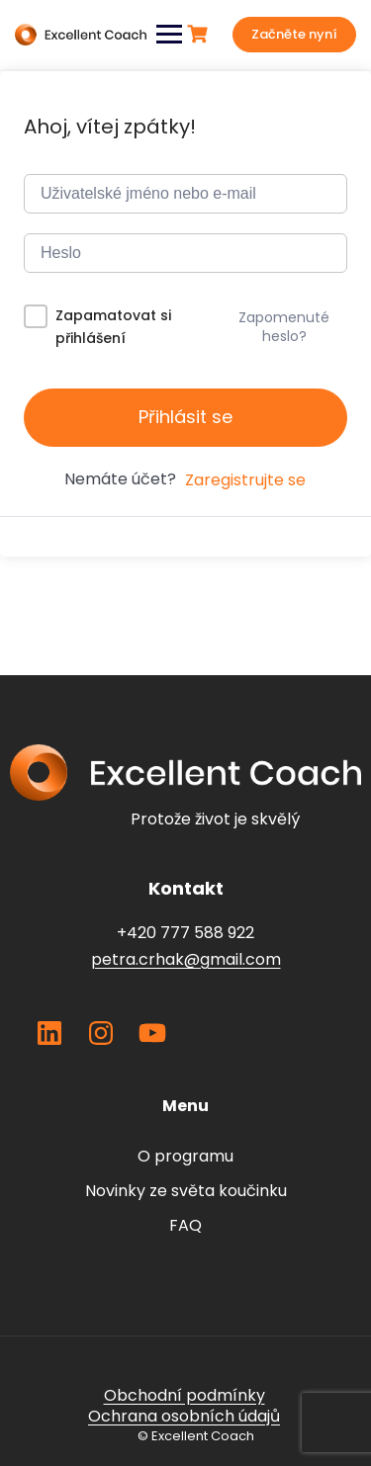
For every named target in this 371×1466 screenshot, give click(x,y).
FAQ (185, 1225)
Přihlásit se (185, 416)
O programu (185, 1156)
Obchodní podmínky (184, 1395)
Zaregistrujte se (245, 480)
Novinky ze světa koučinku (186, 1190)
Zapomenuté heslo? (283, 326)
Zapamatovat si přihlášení (113, 326)
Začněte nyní (294, 34)
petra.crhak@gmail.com (186, 959)
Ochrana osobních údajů (184, 1416)
